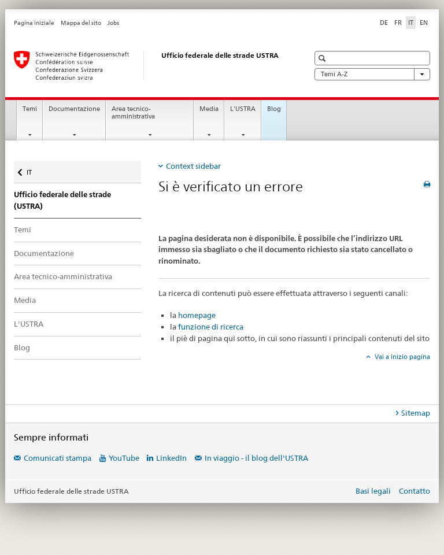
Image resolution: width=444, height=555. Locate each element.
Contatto (414, 490)
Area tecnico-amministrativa (133, 112)
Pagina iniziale (34, 23)
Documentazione (74, 109)
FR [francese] (398, 22)
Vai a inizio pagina (401, 357)
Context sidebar (193, 166)
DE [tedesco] (384, 22)
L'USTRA (243, 109)
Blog (274, 109)
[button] (323, 58)
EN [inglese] (424, 22)
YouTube (124, 457)
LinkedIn (171, 457)
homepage (197, 315)
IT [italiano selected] (410, 22)
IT (36, 170)
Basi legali (373, 490)
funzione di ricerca (210, 326)
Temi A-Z (372, 74)
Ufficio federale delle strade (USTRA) (62, 200)
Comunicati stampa (57, 457)
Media (209, 109)
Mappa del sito (81, 23)
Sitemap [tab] (415, 412)
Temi (30, 109)
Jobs (113, 23)
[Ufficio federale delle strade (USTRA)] (150, 65)
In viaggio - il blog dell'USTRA (256, 457)
